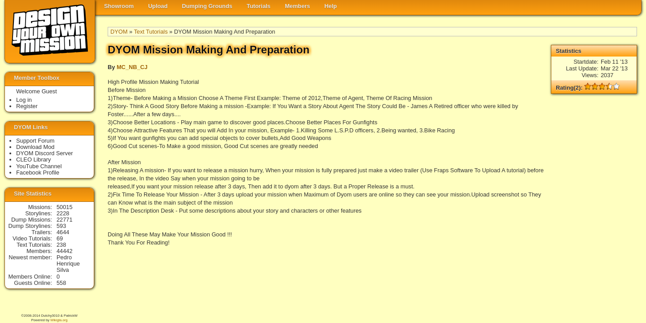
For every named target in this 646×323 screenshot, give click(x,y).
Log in (24, 99)
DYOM (118, 31)
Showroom (119, 6)
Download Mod (35, 147)
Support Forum (35, 140)
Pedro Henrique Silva (68, 263)
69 (60, 238)
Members (297, 6)
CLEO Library (33, 159)
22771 (65, 219)
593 (61, 226)
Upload (157, 6)
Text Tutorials (150, 31)
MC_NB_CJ (132, 67)
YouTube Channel (39, 166)
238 (61, 244)
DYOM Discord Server (44, 153)
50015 (65, 207)
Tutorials (259, 6)
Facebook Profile (37, 172)
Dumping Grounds (207, 6)
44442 (65, 251)
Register (27, 106)
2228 (63, 213)
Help (330, 6)
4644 (63, 232)
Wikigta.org (58, 320)
